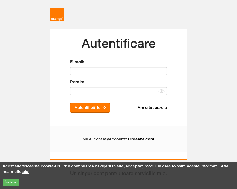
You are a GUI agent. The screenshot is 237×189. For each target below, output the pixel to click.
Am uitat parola (152, 107)
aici (25, 171)
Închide (10, 182)
